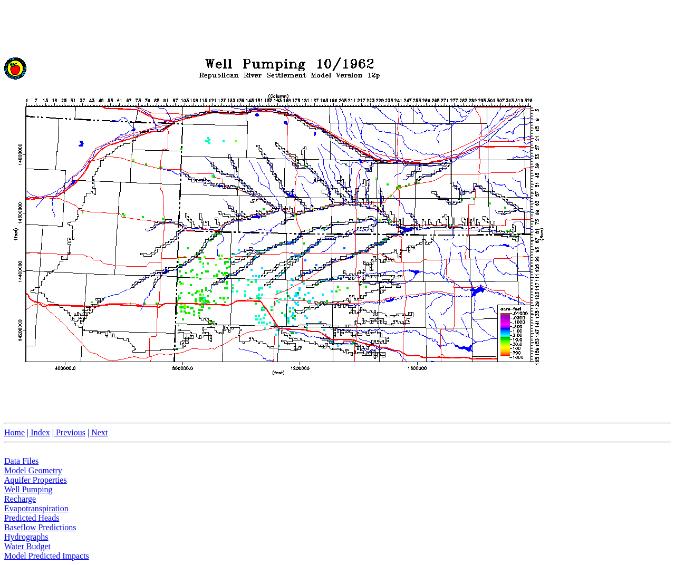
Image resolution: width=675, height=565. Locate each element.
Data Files (21, 460)
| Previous (68, 432)
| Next (98, 432)
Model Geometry (33, 470)
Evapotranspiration (36, 508)
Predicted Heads (31, 517)
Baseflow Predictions (40, 527)
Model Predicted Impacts (46, 555)
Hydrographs (26, 536)
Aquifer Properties (35, 479)
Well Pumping (28, 489)
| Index (38, 432)
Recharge (20, 498)
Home (14, 432)
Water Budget (27, 546)
